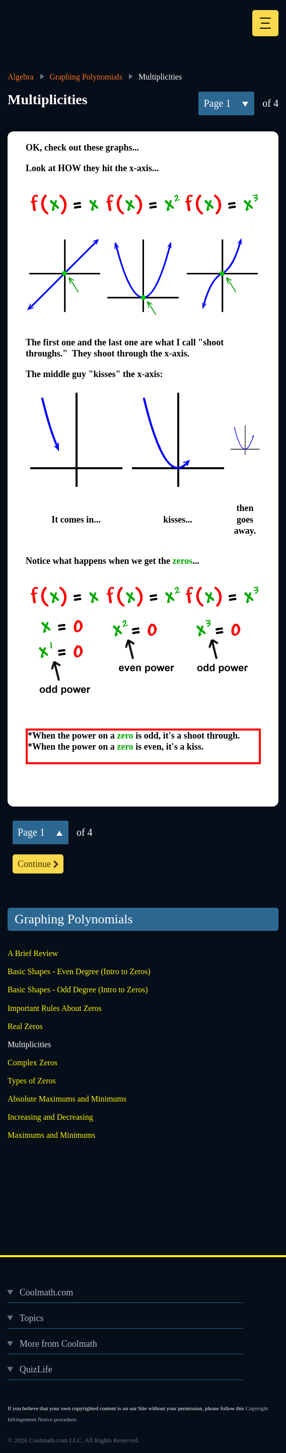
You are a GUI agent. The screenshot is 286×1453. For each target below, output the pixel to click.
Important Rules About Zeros (55, 1008)
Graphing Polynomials (86, 76)
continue (34, 864)
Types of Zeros (32, 1080)
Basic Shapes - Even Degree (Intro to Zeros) (79, 971)
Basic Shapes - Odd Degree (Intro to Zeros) (78, 989)
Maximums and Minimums (51, 1135)
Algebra (21, 76)
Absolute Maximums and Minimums (67, 1099)
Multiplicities (29, 1044)
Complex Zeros (32, 1062)
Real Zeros (25, 1026)
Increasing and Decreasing (50, 1117)
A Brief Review (33, 953)
